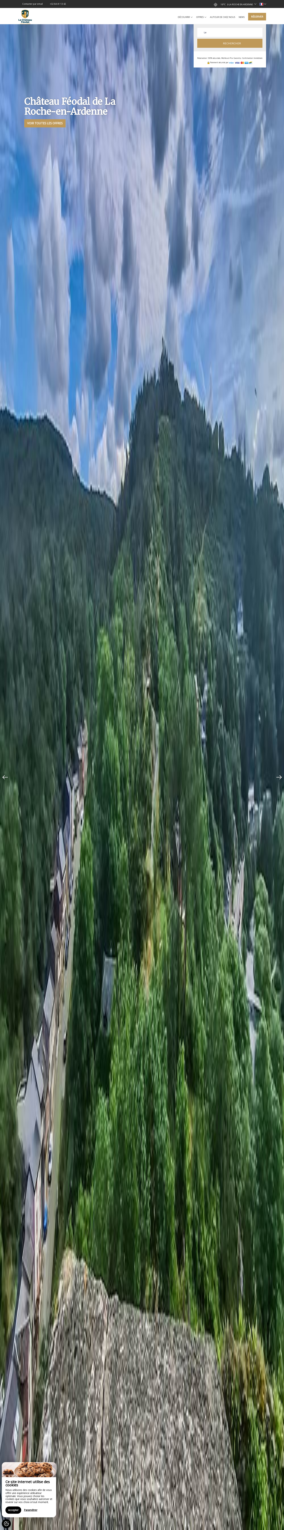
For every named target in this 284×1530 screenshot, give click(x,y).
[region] (29, 1489)
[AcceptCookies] (6, 1523)
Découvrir (185, 17)
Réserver (257, 16)
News (242, 17)
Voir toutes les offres (45, 123)
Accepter (13, 1510)
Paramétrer (30, 1510)
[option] (142, 777)
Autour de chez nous (222, 17)
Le (205, 32)
